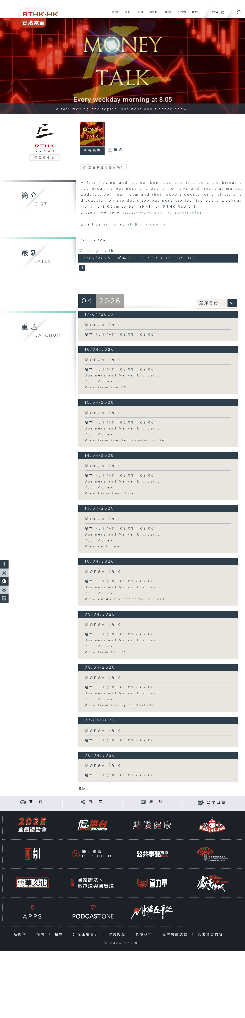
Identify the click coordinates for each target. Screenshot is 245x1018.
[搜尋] (238, 10)
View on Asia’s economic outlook (125, 599)
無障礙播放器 (176, 934)
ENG (215, 12)
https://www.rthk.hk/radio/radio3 (162, 213)
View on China (102, 546)
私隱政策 (145, 934)
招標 (60, 934)
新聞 (139, 14)
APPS (180, 14)
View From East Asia (109, 493)
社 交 (96, 802)
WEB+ (153, 14)
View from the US (106, 387)
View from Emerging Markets (120, 705)
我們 (193, 14)
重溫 (167, 14)
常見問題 (118, 934)
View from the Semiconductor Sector (130, 440)
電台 (126, 14)
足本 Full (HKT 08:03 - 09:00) (120, 335)
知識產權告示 (87, 934)
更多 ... (83, 789)
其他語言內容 (211, 934)
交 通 (36, 802)
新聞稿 (21, 934)
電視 (113, 14)
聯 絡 (156, 802)
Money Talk (96, 251)
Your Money (99, 381)
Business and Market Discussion (124, 375)
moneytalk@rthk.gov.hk (138, 225)
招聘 (41, 934)
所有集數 (92, 151)
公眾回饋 (216, 803)
